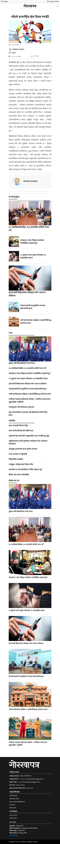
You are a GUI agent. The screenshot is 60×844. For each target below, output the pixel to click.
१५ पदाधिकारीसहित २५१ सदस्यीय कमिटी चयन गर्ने (29, 228)
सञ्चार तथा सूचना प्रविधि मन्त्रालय (17, 802)
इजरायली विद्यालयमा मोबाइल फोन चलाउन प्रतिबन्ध (27, 294)
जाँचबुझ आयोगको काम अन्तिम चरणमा (23, 449)
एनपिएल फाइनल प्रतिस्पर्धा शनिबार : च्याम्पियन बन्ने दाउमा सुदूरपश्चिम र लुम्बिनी (29, 400)
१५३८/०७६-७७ (29, 788)
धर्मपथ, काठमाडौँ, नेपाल (25, 776)
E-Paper (4, 1)
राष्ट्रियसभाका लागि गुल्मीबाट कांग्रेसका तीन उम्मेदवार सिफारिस (28, 442)
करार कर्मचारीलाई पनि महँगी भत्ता (21, 430)
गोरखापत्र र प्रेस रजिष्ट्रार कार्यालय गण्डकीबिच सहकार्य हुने (32, 242)
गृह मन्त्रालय (12, 805)
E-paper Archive (53, 1)
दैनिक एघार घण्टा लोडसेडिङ (19, 474)
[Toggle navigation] (57, 6)
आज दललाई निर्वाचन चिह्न (18, 425)
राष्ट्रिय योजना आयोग (14, 799)
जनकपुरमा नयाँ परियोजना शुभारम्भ (21, 407)
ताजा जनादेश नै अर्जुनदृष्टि (18, 454)
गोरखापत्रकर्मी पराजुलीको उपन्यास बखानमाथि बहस (32, 307)
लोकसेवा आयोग (13, 796)
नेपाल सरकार (12, 808)
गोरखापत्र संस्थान (13, 835)
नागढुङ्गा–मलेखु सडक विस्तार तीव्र (21, 464)
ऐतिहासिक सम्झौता (16, 459)
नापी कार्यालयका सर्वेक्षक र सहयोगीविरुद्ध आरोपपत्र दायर (35, 322)
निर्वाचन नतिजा (13, 818)
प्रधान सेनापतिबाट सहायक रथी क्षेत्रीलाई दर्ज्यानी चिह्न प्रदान (28, 414)
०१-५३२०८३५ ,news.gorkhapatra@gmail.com (31, 779)
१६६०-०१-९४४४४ (20, 785)
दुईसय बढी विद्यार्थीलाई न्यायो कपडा (22, 363)
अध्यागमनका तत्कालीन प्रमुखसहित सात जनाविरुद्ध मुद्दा (29, 436)
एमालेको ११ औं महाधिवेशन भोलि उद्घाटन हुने (25, 469)
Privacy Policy (13, 815)
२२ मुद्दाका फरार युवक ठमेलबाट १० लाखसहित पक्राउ (33, 256)
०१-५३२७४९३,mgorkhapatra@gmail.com (29, 782)
